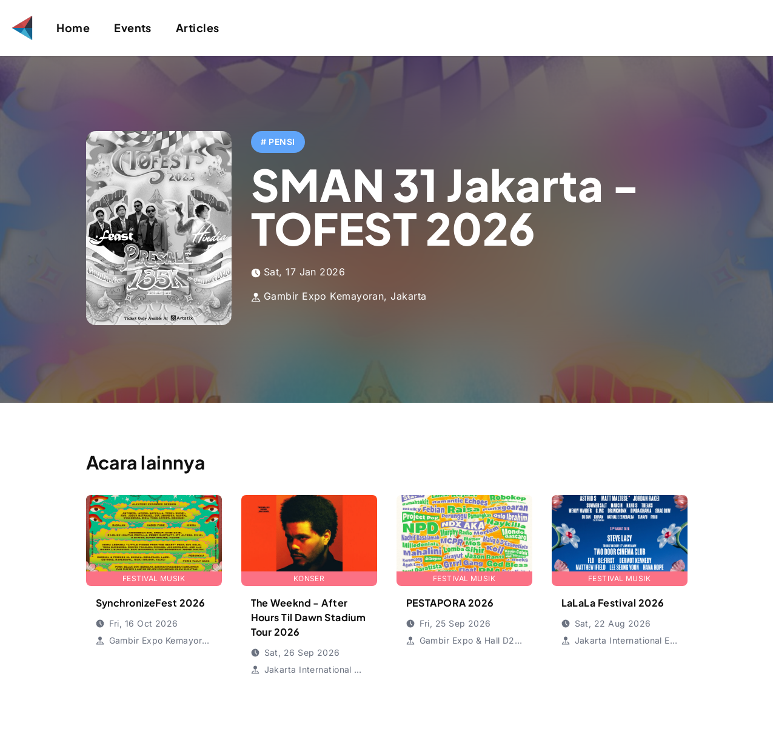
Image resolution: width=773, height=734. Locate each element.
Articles (197, 28)
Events (133, 28)
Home (73, 28)
